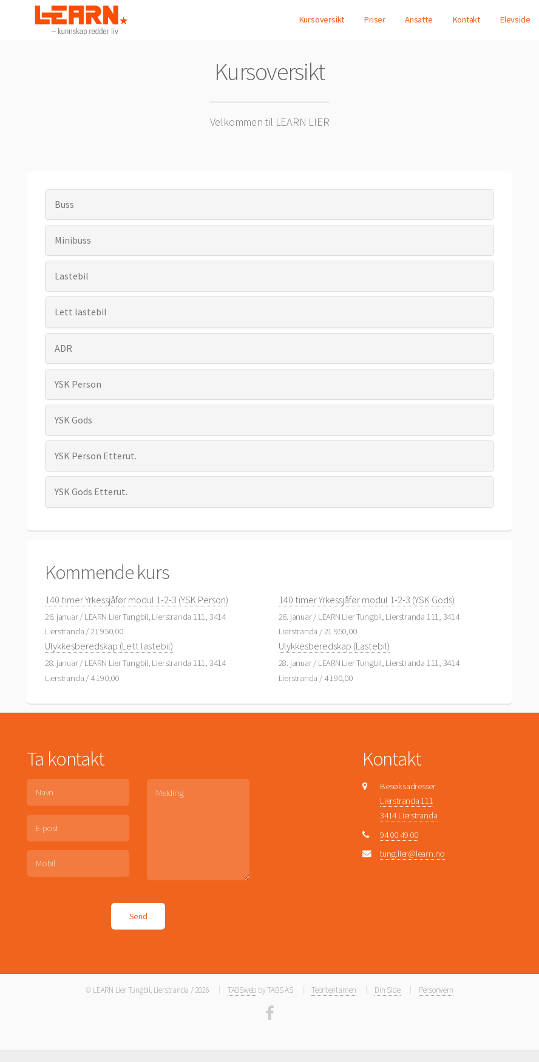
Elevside (515, 19)
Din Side (387, 990)
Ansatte (418, 19)
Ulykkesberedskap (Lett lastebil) (109, 646)
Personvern (436, 990)
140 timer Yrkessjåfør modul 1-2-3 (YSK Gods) (367, 600)
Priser (374, 19)
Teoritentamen (333, 990)
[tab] (270, 204)
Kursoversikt (321, 19)
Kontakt (466, 19)
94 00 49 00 (399, 834)
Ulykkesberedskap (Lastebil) (334, 646)
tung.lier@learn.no (412, 853)
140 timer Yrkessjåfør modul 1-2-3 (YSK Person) (136, 600)
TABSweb (242, 990)
